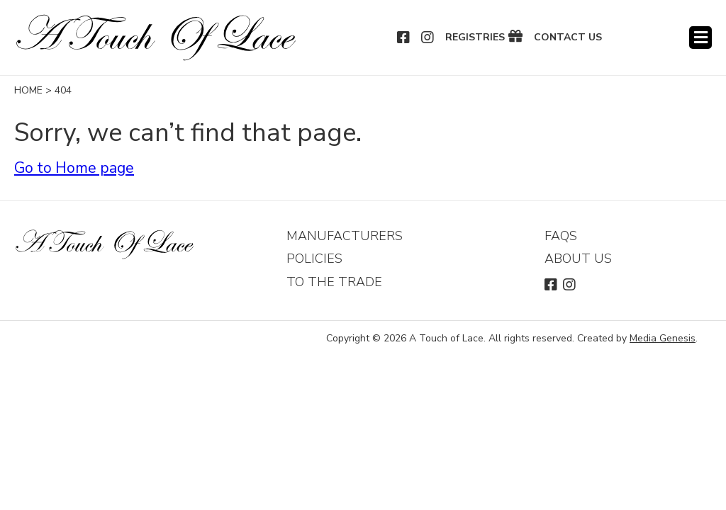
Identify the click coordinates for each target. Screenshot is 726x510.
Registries (475, 37)
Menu (700, 37)
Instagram (428, 37)
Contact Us (568, 37)
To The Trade (334, 281)
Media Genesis (663, 338)
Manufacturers (344, 235)
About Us (578, 258)
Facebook (404, 37)
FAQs (560, 235)
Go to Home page (74, 168)
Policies (314, 258)
